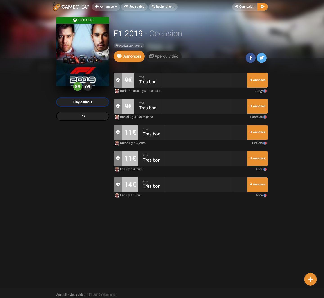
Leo (120, 169)
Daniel (122, 117)
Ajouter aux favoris (129, 45)
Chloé (122, 143)
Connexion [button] (244, 7)
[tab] (129, 56)
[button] (163, 7)
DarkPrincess (127, 91)
